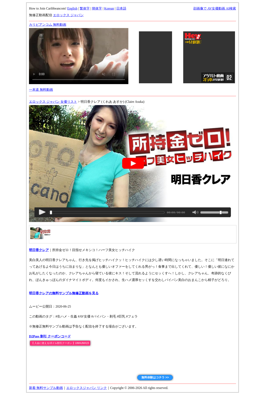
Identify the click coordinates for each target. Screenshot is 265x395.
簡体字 (97, 8)
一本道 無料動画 (41, 89)
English (72, 8)
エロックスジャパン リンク (86, 388)
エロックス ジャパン (68, 15)
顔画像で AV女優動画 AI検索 (214, 8)
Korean (109, 8)
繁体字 (85, 8)
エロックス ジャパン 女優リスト (53, 101)
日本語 (121, 8)
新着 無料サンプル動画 (46, 388)
